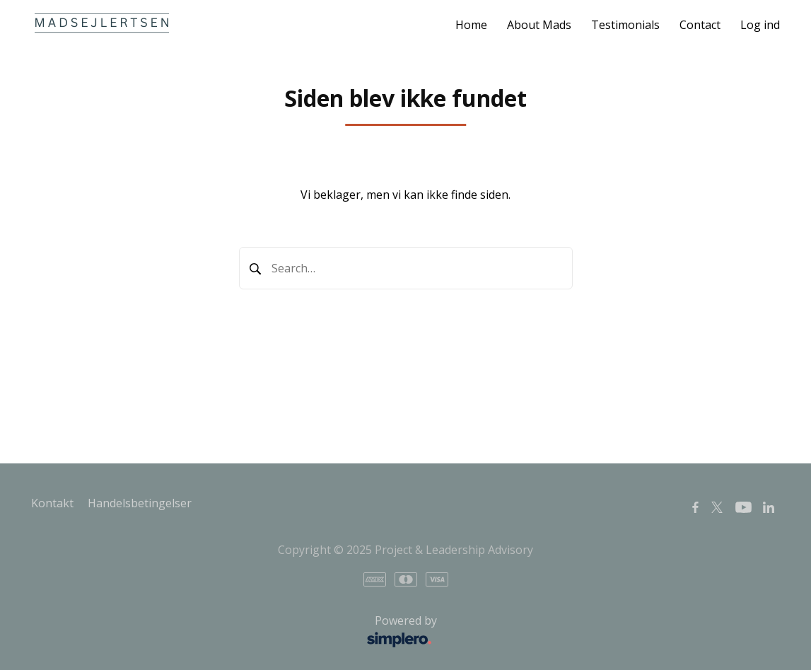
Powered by (238, 632)
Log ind (760, 25)
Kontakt (52, 503)
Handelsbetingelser (140, 503)
